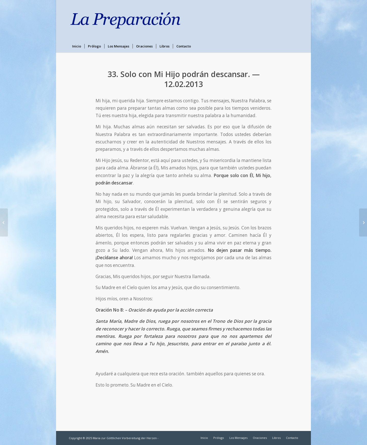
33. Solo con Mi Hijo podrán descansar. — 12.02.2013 (184, 79)
